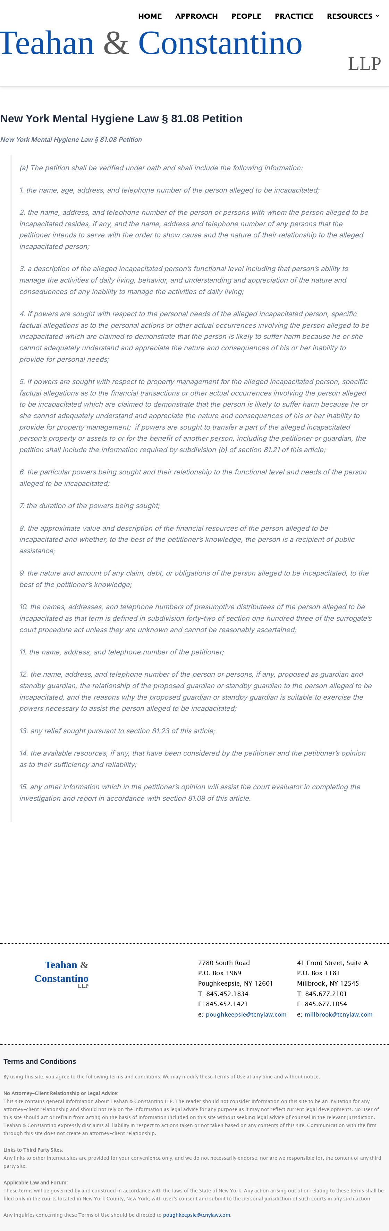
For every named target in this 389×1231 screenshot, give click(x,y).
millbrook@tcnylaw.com (340, 1014)
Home (141, 15)
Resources (352, 15)
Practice (291, 15)
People (241, 15)
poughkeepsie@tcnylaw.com (248, 1014)
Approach (189, 15)
